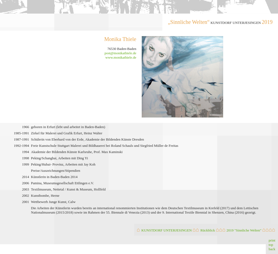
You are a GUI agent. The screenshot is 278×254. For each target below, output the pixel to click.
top (270, 245)
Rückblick (207, 230)
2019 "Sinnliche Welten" (243, 230)
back (271, 249)
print (271, 240)
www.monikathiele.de (120, 57)
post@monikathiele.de (120, 53)
